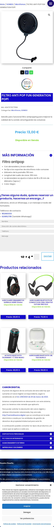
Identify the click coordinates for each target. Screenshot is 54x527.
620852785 (7, 216)
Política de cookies (9, 524)
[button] (51, 485)
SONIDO (10, 4)
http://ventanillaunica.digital (13, 415)
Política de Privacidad (24, 524)
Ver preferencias (27, 518)
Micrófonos (20, 4)
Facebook (27, 72)
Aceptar (27, 506)
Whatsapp (31, 72)
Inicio (2, 4)
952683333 (7, 213)
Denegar (27, 512)
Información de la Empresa (42, 524)
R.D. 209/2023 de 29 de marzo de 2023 (32, 397)
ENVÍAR (48, 256)
